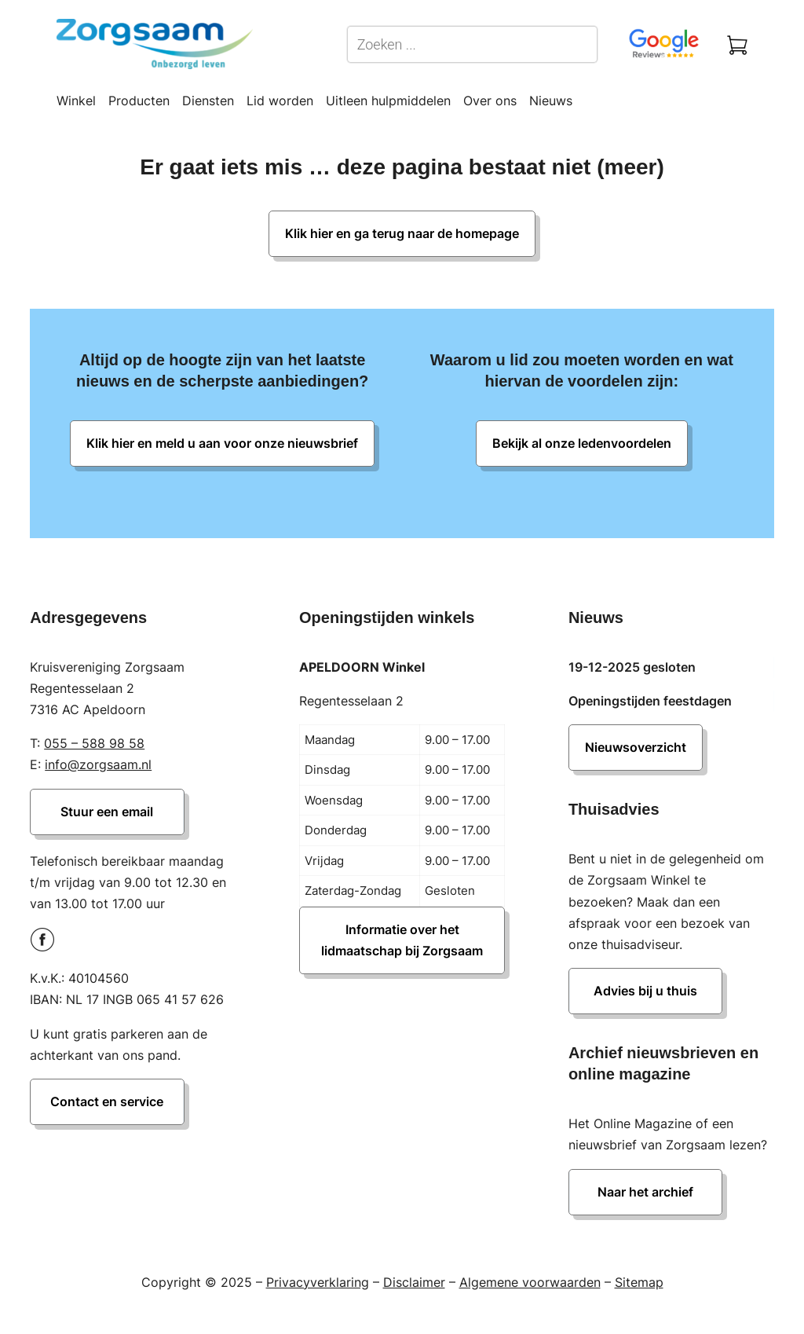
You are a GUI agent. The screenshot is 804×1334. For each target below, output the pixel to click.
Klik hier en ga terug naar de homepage (402, 233)
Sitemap (639, 1282)
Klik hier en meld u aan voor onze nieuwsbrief (222, 443)
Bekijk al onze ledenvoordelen (581, 443)
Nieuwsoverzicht (635, 747)
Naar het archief (645, 1192)
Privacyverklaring (317, 1282)
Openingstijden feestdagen (650, 701)
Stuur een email (106, 811)
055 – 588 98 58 (94, 743)
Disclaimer (414, 1282)
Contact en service (106, 1101)
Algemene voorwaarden (530, 1282)
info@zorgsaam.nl (98, 764)
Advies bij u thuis (645, 991)
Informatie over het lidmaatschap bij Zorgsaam (402, 940)
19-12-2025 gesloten (632, 667)
